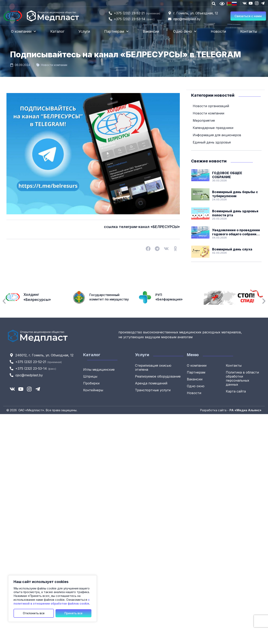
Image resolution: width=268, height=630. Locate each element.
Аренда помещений (151, 383)
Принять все (73, 613)
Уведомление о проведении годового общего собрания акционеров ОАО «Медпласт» (236, 232)
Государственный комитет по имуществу (109, 297)
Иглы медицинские (99, 369)
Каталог (57, 31)
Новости (218, 31)
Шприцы (90, 376)
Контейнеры (93, 390)
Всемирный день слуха (232, 249)
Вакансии (151, 31)
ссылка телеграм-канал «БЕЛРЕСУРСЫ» (142, 227)
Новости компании (54, 65)
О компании (23, 31)
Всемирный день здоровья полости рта (235, 213)
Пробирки (91, 383)
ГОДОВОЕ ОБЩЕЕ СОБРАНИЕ (227, 175)
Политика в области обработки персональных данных (242, 378)
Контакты (248, 31)
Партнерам (116, 31)
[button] (148, 248)
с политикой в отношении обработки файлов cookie (52, 601)
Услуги (84, 31)
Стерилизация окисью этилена (153, 367)
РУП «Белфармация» (169, 297)
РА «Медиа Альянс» (245, 410)
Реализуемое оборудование (158, 376)
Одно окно (185, 31)
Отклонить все (34, 613)
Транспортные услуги (153, 390)
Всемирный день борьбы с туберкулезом (235, 194)
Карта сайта (236, 391)
